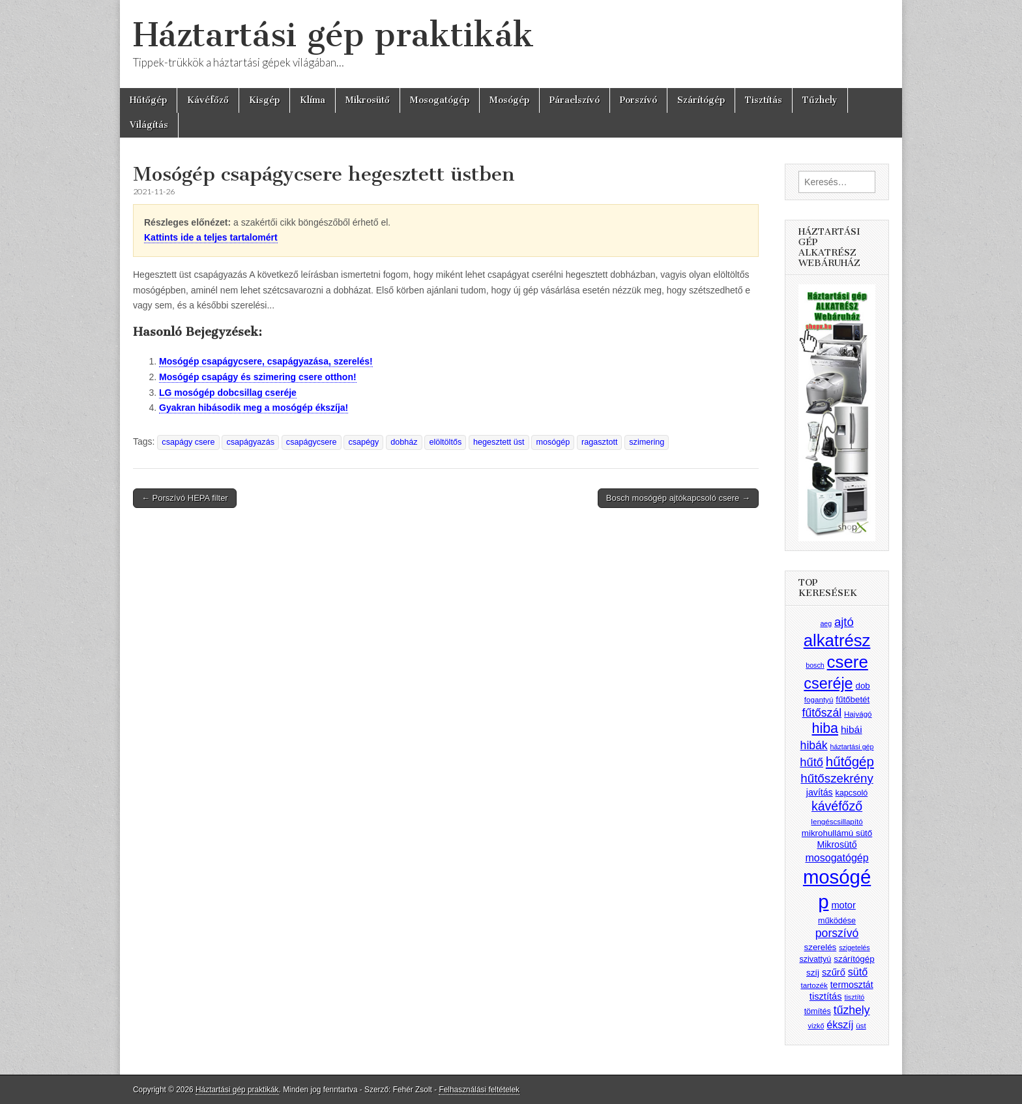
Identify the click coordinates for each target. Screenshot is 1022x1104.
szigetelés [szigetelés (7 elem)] (854, 947)
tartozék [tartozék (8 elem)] (813, 985)
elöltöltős (445, 442)
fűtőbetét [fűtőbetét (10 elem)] (852, 699)
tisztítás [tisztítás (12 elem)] (826, 996)
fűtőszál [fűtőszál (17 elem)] (822, 712)
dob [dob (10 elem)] (863, 686)
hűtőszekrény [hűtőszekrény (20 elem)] (836, 778)
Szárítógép (701, 100)
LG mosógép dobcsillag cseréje (228, 392)
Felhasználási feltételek (479, 1089)
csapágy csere (188, 442)
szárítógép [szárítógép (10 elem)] (854, 959)
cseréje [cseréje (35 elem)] (828, 683)
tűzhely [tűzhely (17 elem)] (852, 1010)
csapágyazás (250, 442)
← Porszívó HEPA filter (184, 498)
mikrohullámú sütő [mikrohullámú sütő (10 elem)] (837, 833)
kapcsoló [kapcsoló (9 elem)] (852, 793)
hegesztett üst (498, 442)
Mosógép (509, 100)
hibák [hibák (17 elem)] (814, 745)
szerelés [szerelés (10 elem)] (820, 947)
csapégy (363, 442)
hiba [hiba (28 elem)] (824, 728)
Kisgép (264, 100)
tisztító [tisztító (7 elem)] (854, 997)
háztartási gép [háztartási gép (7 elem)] (852, 747)
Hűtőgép (148, 100)
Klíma (312, 100)
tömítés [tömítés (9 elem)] (817, 1011)
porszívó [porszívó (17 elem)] (836, 933)
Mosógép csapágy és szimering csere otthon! (258, 377)
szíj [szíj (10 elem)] (812, 972)
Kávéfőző (208, 100)
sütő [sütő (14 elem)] (858, 971)
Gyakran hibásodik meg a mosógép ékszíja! (253, 407)
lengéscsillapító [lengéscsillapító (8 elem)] (836, 821)
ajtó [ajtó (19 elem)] (844, 622)
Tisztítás (763, 100)
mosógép (553, 442)
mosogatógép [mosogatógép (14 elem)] (836, 857)
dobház (403, 442)
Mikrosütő (367, 100)
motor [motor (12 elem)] (843, 905)
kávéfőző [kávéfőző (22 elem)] (836, 806)
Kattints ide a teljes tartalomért (211, 237)
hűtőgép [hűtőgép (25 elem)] (850, 761)
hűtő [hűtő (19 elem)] (811, 762)
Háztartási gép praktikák (333, 35)
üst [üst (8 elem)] (861, 1025)
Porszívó (638, 100)
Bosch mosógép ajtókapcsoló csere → (678, 498)
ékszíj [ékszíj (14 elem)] (839, 1024)
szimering (646, 442)
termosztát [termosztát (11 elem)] (851, 984)
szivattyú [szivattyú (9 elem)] (815, 959)
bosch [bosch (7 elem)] (815, 665)
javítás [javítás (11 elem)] (819, 792)
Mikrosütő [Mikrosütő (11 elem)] (836, 844)
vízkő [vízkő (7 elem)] (816, 1026)
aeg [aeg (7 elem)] (826, 623)
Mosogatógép (439, 100)
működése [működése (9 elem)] (837, 920)
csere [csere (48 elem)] (847, 662)
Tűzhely (820, 100)
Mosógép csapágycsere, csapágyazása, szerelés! (266, 361)
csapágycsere (311, 442)
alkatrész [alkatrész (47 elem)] (837, 640)
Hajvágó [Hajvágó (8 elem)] (858, 713)
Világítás (149, 124)
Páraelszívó (574, 100)
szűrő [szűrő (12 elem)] (833, 972)
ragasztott (599, 442)
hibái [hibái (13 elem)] (851, 729)
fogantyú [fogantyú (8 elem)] (819, 699)
